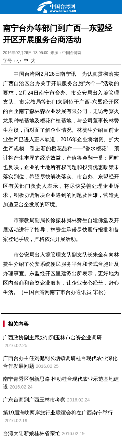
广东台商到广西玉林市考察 (34, 399)
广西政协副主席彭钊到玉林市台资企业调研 (52, 337)
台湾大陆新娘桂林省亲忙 (31, 433)
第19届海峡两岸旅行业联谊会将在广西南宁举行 (58, 412)
